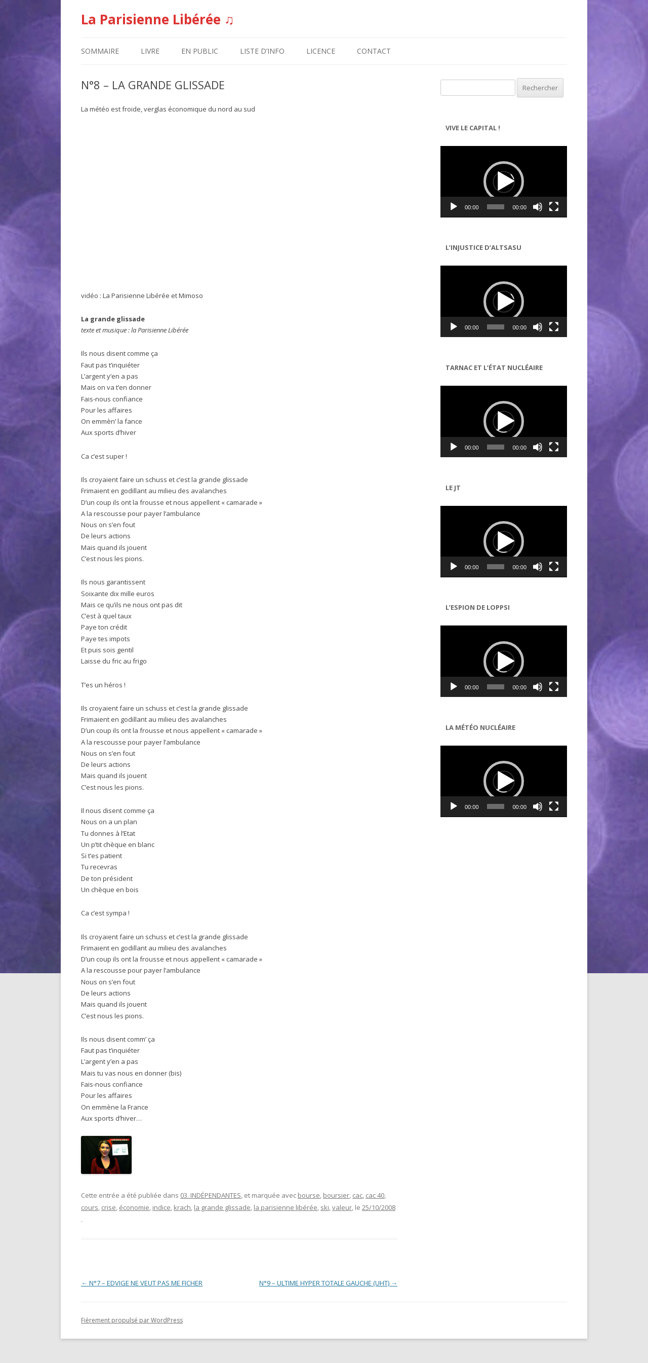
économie (134, 1207)
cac (357, 1195)
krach (182, 1207)
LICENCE (320, 51)
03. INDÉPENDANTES (210, 1195)
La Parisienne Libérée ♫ (157, 19)
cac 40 (375, 1195)
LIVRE (150, 51)
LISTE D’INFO (262, 51)
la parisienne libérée (285, 1207)
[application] (503, 181)
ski (324, 1207)
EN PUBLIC (199, 51)
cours (89, 1207)
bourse (309, 1195)
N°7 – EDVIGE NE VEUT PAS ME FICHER (141, 1282)
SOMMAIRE (100, 51)
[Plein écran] (554, 207)
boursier (336, 1195)
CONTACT (374, 51)
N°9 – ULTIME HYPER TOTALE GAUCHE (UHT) (328, 1282)
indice (161, 1207)
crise (108, 1207)
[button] (503, 181)
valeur (342, 1207)
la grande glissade (222, 1207)
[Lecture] (454, 207)
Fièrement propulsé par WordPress (132, 1320)
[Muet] (538, 207)
